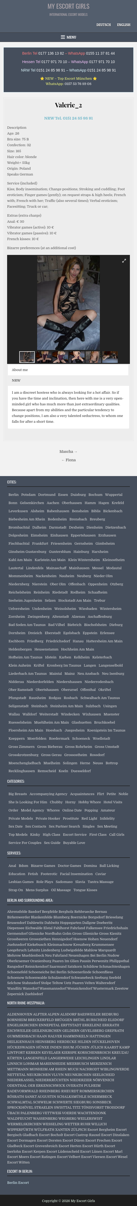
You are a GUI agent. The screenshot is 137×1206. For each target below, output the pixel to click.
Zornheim (16, 617)
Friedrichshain (116, 928)
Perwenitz (100, 961)
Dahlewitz (35, 923)
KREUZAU (120, 1053)
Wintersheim (110, 609)
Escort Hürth (93, 1146)
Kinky (35, 835)
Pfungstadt (17, 698)
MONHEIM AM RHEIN (48, 1069)
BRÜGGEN (63, 1020)
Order (13, 810)
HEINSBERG (45, 1042)
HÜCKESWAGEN (21, 1047)
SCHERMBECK (99, 1097)
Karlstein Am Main (50, 560)
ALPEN (54, 1014)
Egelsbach (71, 633)
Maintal (55, 674)
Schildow (90, 966)
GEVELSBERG (92, 1031)
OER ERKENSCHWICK (46, 1086)
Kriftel (39, 665)
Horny (70, 802)
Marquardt (107, 950)
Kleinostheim (113, 560)
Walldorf (29, 714)
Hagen (104, 503)
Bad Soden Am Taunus (27, 625)
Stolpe (46, 983)
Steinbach (39, 706)
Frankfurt (40, 543)
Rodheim (77, 592)
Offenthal (88, 690)
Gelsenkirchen (32, 503)
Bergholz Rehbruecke (76, 912)
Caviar (100, 874)
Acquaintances (82, 794)
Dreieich (35, 633)
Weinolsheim (65, 609)
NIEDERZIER (81, 1080)
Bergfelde (50, 912)
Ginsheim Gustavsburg (27, 552)
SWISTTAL (63, 1107)
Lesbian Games (21, 882)
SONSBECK (101, 1102)
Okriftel (104, 690)
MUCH (73, 1069)
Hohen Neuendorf (102, 939)
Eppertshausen (83, 535)
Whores (53, 810)
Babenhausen (58, 511)
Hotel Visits (113, 802)
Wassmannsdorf (53, 988)
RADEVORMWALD (22, 1091)
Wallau (14, 714)
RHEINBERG (49, 1091)
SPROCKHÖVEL (20, 1107)
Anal (12, 866)
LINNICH (14, 1064)
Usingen (110, 706)
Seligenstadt (18, 706)
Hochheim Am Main (77, 649)
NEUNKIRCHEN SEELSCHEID (90, 1075)
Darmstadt (57, 527)
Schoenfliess (102, 972)
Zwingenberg (39, 617)
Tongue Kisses (85, 890)
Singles (89, 826)
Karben (65, 657)
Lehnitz (34, 950)
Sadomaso (64, 882)
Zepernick (15, 994)
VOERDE (69, 1113)
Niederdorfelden (40, 682)
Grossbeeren (17, 939)
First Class (98, 835)
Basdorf (34, 912)
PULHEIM (92, 1086)
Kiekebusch (36, 945)
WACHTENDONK (91, 1113)
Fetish (33, 874)
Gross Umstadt (107, 747)
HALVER (55, 1036)
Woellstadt (101, 738)
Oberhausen (72, 503)
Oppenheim (97, 584)
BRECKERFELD (41, 1020)
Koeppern (16, 738)
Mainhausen (79, 568)
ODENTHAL (17, 1086)
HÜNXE (42, 1047)
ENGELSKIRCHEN (22, 1025)
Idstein (50, 657)
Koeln (63, 771)
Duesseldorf (81, 771)
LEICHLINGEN (87, 1058)
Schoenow (15, 978)
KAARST (111, 1047)
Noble (123, 794)
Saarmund (58, 966)
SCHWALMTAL (19, 1102)
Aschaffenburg (100, 617)
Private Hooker (48, 818)
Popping (91, 810)
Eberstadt (53, 633)
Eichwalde (33, 928)
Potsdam (28, 495)
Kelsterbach (102, 657)
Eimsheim (39, 535)
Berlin (13, 495)
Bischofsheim (95, 625)
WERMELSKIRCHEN (24, 1124)
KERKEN (33, 1053)
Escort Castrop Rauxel (82, 1135)
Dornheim (16, 633)
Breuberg (97, 519)
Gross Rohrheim (78, 747)
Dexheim (76, 527)
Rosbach (71, 698)
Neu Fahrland (56, 955)
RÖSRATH (15, 1097)
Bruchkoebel (104, 722)
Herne (85, 763)
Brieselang (114, 917)
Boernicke (79, 917)
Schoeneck (81, 738)
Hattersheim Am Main (104, 641)
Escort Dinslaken (115, 1135)
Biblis (95, 511)
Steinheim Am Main (66, 706)
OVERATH (74, 1086)
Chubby (56, 802)
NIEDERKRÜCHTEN (52, 1080)
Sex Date (15, 826)
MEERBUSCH (78, 1064)
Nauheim (66, 576)
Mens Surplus (37, 890)
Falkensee (94, 928)
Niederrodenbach (99, 682)
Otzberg (116, 584)
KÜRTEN (14, 1058)
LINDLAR (108, 1058)
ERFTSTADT (71, 1025)
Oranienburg (40, 961)
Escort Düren (73, 1140)
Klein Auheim (19, 665)
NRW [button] (16, 380)
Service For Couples (24, 843)
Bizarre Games (43, 866)
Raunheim (37, 698)
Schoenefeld (17, 972)
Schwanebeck (82, 978)
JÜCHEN (82, 1047)
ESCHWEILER (19, 1031)
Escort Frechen (98, 1140)
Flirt (100, 794)
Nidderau (16, 682)
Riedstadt (60, 592)
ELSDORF (116, 1020)
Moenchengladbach (24, 763)
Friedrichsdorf (58, 641)
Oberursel (69, 690)
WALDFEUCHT (19, 1118)
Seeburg (101, 978)
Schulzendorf (59, 978)
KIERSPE (68, 1053)
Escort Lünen (91, 1151)
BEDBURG (110, 1014)
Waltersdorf (105, 983)
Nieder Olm (103, 576)
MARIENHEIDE (53, 1064)
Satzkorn (74, 966)
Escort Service (75, 835)
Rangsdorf (15, 966)
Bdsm (23, 866)
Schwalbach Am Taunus (100, 698)
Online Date (72, 810)
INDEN (56, 1047)
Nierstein (39, 584)
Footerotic (49, 874)
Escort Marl (113, 1151)
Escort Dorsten (49, 1140)
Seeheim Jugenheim (25, 600)
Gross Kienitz (110, 934)
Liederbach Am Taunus (27, 674)
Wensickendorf (79, 988)
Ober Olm (58, 584)
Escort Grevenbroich (40, 1146)
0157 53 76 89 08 (78, 84)
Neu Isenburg (113, 674)
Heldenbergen (20, 649)
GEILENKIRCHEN (46, 1031)
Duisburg (78, 495)
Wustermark (103, 988)
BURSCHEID (96, 1020)
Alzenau (78, 617)
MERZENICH (100, 1064)
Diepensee (15, 928)
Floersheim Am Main (25, 730)
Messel (97, 568)
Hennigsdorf (62, 939)
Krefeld (118, 503)
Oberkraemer (18, 961)
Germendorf (17, 934)
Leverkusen (18, 511)
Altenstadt (60, 617)
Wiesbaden (88, 609)
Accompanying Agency (48, 794)
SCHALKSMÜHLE (71, 1097)
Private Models (20, 818)
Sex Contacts (35, 826)
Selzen (50, 600)
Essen (63, 495)
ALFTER (40, 1014)
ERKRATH (110, 1025)
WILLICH (99, 1124)
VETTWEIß (52, 1113)
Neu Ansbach (88, 674)
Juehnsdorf (16, 945)
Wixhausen (91, 714)
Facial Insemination (76, 874)
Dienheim (94, 527)
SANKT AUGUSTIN (40, 1097)
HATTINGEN (99, 1036)
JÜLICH (97, 1047)
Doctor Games (69, 866)
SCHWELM (42, 1102)
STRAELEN (43, 1107)
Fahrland (77, 928)
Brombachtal (19, 527)
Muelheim (51, 763)
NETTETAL (16, 1075)
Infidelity (107, 818)
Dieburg (116, 625)
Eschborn (16, 641)
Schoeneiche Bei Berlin (47, 972)
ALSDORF (68, 1014)
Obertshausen (47, 690)
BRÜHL (79, 1020)
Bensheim (80, 511)
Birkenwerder (18, 917)
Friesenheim (61, 543)
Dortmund (46, 495)
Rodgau (55, 698)
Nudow (113, 955)
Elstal (48, 928)
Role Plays (44, 882)
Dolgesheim (18, 535)
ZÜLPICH (79, 1130)
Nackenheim (46, 576)
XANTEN (62, 1130)
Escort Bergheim (101, 1130)
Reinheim (42, 592)
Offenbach (76, 584)
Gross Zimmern (21, 747)
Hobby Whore (89, 802)
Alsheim (37, 511)
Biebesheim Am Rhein (26, 519)
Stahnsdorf (31, 983)
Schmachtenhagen (114, 966)
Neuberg (84, 576)
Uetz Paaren (74, 983)
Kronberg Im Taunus (64, 665)
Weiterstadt (48, 714)
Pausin (85, 961)
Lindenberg (50, 950)
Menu (71, 37)
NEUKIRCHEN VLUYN (45, 1075)
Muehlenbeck (33, 955)
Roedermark (59, 738)
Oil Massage (61, 890)
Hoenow (80, 939)
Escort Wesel (117, 1157)
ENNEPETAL (49, 1025)
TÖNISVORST (92, 1107)
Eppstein (90, 633)
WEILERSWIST (89, 1118)
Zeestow (121, 988)
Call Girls (116, 835)
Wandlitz (14, 988)
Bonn (12, 503)
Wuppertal (114, 495)
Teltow (57, 983)
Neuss (98, 763)
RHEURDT (70, 1091)
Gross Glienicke (85, 934)
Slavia (80, 882)
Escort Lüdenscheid (62, 1151)
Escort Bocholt (51, 1135)
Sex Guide (52, 843)
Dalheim (39, 527)
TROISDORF (115, 1107)
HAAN (41, 1036)
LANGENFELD (35, 1058)
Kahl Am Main (20, 560)
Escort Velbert (68, 1157)
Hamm (90, 503)
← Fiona (68, 460)
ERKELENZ (91, 1025)
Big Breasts (17, 794)
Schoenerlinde (79, 972)
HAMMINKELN (76, 1036)
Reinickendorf (36, 966)
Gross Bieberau (49, 747)
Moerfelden (36, 738)
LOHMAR (31, 1064)
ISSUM (68, 1047)
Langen (90, 665)
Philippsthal (119, 961)
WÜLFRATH (44, 1130)
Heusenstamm (46, 649)
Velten (90, 983)
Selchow (14, 983)
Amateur (108, 810)
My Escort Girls (69, 6)
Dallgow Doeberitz (97, 923)
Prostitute (71, 818)
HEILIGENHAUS (20, 1042)
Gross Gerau (51, 755)
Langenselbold (111, 665)
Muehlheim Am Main (51, 722)
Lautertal (15, 568)
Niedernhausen (69, 682)
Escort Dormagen (21, 1140)
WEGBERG (67, 1118)
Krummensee (102, 945)
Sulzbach (93, 706)
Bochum (95, 495)
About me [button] (20, 370)
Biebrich (74, 625)
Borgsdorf (96, 917)
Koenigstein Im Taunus (106, 730)
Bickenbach (113, 511)
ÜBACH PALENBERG (24, 1113)
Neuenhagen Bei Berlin (87, 955)
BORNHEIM (17, 1020)
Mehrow (14, 955)
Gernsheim (83, 543)
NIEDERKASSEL (20, 1080)
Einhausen (59, 535)
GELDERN (71, 1031)
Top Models (17, 835)
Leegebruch (17, 950)
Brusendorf (16, 923)
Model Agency (32, 810)
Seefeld (115, 978)
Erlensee (107, 633)
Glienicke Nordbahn (45, 934)
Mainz (70, 674)
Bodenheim (57, 519)
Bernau (101, 912)
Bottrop (112, 763)
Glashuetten (81, 722)
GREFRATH (114, 1031)
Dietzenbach (115, 527)
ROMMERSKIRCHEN (97, 1091)
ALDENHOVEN (19, 1014)
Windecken (70, 714)
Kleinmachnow (59, 945)
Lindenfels (35, 568)
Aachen (53, 503)
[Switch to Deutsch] (103, 25)
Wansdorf (31, 988)
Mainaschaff (56, 568)
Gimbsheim (105, 543)
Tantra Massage (101, 882)
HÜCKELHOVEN (106, 1042)
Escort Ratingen (43, 1157)
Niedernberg (18, 584)
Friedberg (35, 641)
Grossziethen (40, 939)
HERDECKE (67, 1042)
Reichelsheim (19, 592)
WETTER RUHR (77, 1124)
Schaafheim (97, 592)
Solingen (70, 763)
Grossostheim (75, 755)
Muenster (111, 714)
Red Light (89, 818)
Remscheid (47, 771)
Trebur (99, 600)
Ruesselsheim (19, 722)
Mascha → (68, 452)
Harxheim (100, 552)
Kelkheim (82, 657)
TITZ (76, 1107)
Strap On (15, 890)
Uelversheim (19, 609)
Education (16, 874)
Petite (111, 794)
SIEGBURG (83, 1102)
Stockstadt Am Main (74, 600)
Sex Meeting (107, 826)
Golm (66, 934)
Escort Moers (18, 1157)
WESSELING (52, 1124)
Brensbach (78, 519)
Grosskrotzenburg (23, 755)
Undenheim (42, 609)
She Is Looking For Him (27, 802)
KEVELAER (51, 1053)
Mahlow (90, 950)
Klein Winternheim (84, 560)
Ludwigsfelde (72, 950)
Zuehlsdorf (34, 994)
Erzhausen (107, 535)
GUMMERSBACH (21, 1036)
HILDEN (84, 1042)
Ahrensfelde (17, 912)
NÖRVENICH (103, 1080)
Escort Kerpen (34, 1151)
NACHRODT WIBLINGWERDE (104, 1069)
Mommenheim (20, 576)
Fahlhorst (61, 928)
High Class (51, 835)
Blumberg (61, 917)
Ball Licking (109, 866)
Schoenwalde (36, 978)
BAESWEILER (89, 1014)
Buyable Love (74, 843)
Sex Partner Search (64, 826)
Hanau (78, 641)
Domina (90, 866)
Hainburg (81, 552)
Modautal (113, 568)
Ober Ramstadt (20, 690)
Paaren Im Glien (65, 961)
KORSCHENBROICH (94, 1053)
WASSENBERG (45, 1118)
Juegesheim (75, 730)
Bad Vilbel (56, 625)
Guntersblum (60, 552)
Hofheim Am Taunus (25, 657)
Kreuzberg (82, 945)
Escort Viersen (93, 1157)
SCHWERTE (62, 1102)
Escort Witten (18, 1162)
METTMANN (17, 1069)
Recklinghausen (21, 771)
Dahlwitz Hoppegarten (62, 923)
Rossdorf (97, 755)
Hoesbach (54, 730)
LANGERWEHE (61, 1058)
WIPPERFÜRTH (20, 1130)
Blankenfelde (41, 917)
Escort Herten (69, 1146)
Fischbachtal (19, 543)
